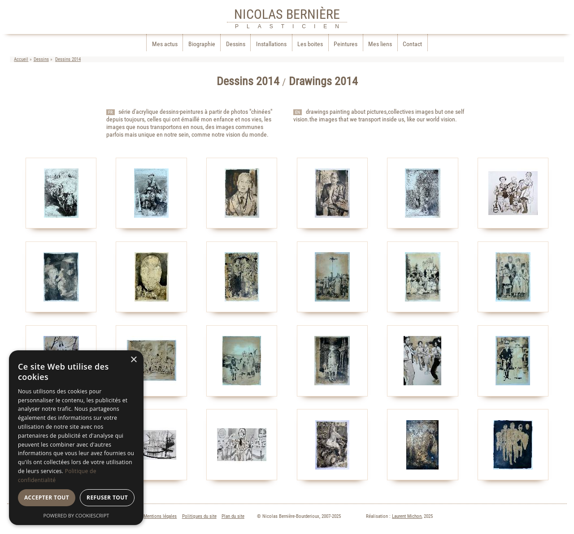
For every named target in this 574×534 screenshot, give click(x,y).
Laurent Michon (407, 516)
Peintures (345, 44)
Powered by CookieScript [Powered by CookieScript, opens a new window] (76, 515)
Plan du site (233, 516)
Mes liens (380, 44)
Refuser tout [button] (107, 497)
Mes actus (165, 44)
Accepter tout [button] (46, 497)
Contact (412, 44)
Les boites (310, 44)
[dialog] (76, 437)
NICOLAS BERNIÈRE (287, 14)
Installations (271, 44)
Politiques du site (199, 516)
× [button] (133, 360)
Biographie (201, 44)
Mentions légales (160, 516)
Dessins (235, 44)
